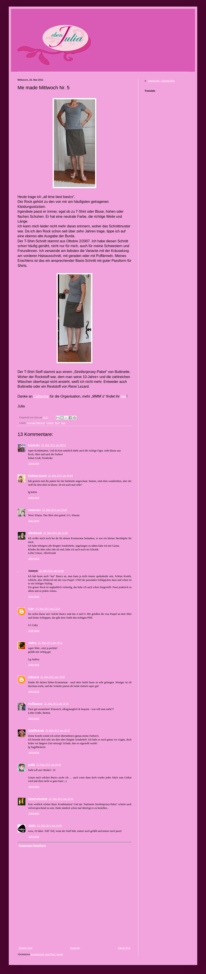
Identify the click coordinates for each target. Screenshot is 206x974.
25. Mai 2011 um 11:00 (55, 532)
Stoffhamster (35, 703)
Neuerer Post (25, 947)
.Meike (32, 825)
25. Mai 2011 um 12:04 (51, 570)
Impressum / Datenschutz (161, 80)
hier (123, 396)
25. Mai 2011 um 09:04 (60, 475)
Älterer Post (124, 947)
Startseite (75, 947)
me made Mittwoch (36, 422)
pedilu (31, 764)
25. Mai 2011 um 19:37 (57, 730)
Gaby (31, 608)
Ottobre (50, 422)
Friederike (34, 445)
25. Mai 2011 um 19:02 (52, 676)
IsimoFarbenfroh (37, 798)
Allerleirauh (35, 532)
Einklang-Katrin (37, 475)
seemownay (34, 509)
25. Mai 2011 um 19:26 (56, 703)
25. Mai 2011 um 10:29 (54, 509)
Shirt (63, 422)
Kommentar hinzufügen (32, 845)
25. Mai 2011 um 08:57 (53, 445)
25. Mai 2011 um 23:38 (49, 825)
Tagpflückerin (36, 730)
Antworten (33, 463)
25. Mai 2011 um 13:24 (48, 608)
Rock (57, 422)
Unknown (33, 676)
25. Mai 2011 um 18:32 (50, 642)
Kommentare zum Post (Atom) (47, 954)
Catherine (41, 396)
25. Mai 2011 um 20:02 (48, 764)
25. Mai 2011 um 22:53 (61, 798)
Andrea (32, 642)
